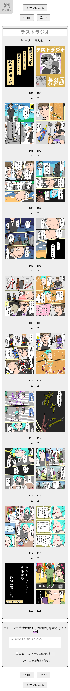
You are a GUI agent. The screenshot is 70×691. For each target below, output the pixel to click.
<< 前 (27, 17)
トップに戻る (35, 7)
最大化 (39, 40)
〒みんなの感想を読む (35, 658)
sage (20, 651)
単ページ (25, 40)
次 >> (43, 17)
